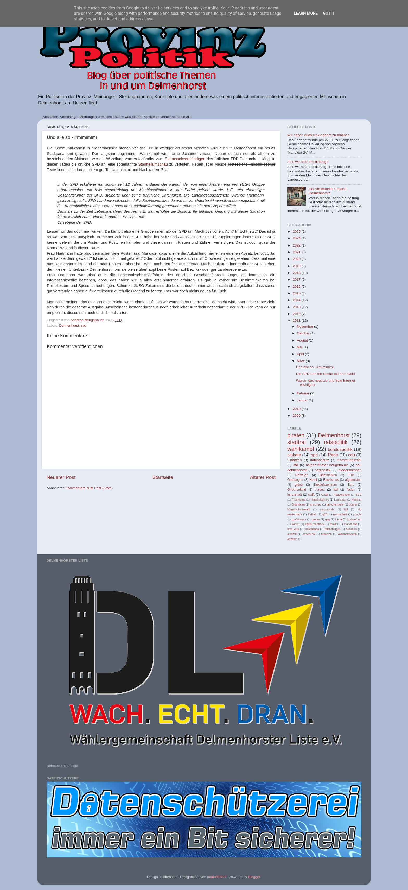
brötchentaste (335, 504)
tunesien (326, 533)
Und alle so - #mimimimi (315, 367)
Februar (303, 393)
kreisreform (354, 519)
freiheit (312, 514)
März (301, 361)
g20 (324, 514)
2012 (297, 314)
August (303, 340)
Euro (350, 485)
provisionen (311, 529)
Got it (329, 13)
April (301, 354)
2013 (297, 307)
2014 (297, 300)
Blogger (254, 877)
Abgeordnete (342, 494)
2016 (297, 286)
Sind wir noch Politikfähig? (307, 162)
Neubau (356, 499)
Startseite (162, 477)
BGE (358, 494)
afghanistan (353, 480)
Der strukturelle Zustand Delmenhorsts (327, 191)
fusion (351, 489)
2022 (297, 245)
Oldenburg (298, 504)
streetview (309, 533)
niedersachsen (350, 470)
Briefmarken (328, 475)
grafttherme (299, 519)
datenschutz (319, 460)
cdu (351, 454)
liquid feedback (314, 524)
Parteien (301, 475)
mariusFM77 (217, 877)
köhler (295, 524)
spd (84, 325)
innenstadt (294, 494)
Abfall (324, 494)
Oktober (303, 333)
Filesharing (298, 499)
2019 (297, 266)
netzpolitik (322, 470)
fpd (335, 489)
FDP (351, 475)
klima (338, 519)
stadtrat (296, 442)
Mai (300, 347)
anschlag (315, 504)
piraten (295, 435)
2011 (297, 321)
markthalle (350, 524)
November (305, 327)
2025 (297, 231)
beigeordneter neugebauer (327, 465)
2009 (297, 416)
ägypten (292, 538)
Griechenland (296, 489)
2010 (297, 409)
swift (311, 494)
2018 (297, 273)
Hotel (313, 480)
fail (346, 509)
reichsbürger (332, 529)
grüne (299, 485)
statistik (292, 533)
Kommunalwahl (349, 460)
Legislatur (340, 499)
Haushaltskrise (319, 499)
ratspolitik (335, 442)
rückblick (351, 529)
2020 (297, 259)
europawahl (327, 509)
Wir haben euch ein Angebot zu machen (318, 135)
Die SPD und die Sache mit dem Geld (325, 374)
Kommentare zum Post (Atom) (89, 488)
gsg (327, 519)
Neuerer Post (61, 477)
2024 (297, 238)
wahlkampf (300, 449)
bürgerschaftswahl (298, 509)
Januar (303, 400)
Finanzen (294, 460)
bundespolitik (340, 449)
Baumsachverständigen (186, 159)
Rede (333, 454)
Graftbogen (295, 480)
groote (316, 519)
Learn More (306, 13)
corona (319, 489)
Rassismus (331, 480)
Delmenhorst (69, 325)
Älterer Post (263, 477)
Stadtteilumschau (153, 164)
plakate (294, 454)
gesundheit (340, 514)
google (357, 514)
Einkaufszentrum (325, 485)
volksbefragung (347, 533)
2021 (297, 252)
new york (293, 529)
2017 (297, 279)
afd (295, 465)
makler (334, 524)
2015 (297, 293)
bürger (353, 504)
